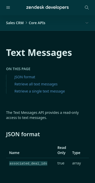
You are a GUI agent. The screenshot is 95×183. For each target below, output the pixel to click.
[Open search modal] (87, 8)
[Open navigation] (8, 8)
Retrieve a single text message (39, 91)
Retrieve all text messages (36, 84)
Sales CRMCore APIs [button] (25, 22)
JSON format (24, 76)
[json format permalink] (3, 134)
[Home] (47, 7)
